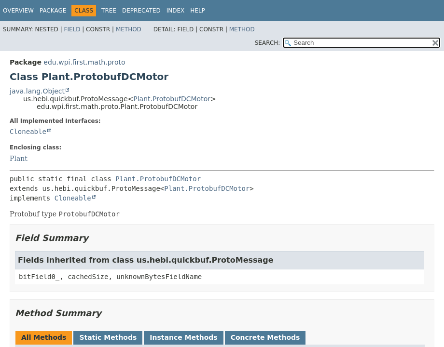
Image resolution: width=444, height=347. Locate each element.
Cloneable (28, 131)
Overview (18, 10)
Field (72, 29)
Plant (19, 158)
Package (53, 10)
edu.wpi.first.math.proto (84, 62)
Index (175, 10)
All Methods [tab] (43, 337)
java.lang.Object (37, 91)
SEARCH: (267, 43)
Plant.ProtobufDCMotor (171, 99)
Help (197, 10)
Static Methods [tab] (108, 337)
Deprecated (141, 10)
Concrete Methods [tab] (265, 337)
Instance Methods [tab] (183, 337)
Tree (108, 10)
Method (128, 29)
